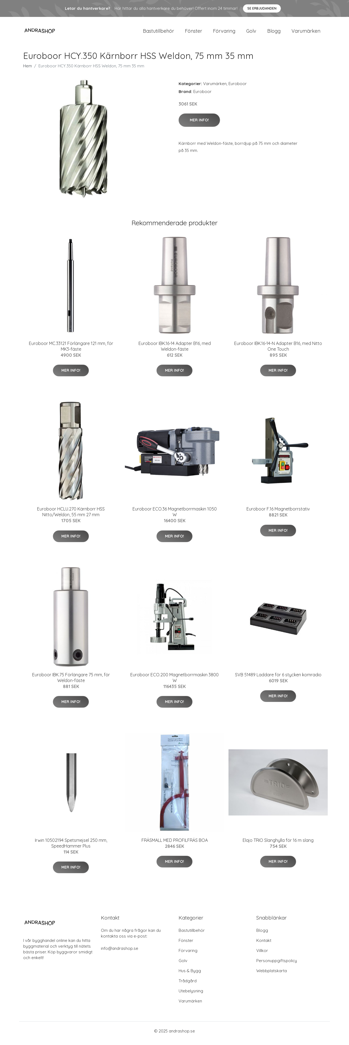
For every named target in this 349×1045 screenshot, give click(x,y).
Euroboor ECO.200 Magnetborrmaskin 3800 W (174, 682)
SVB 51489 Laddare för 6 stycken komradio (278, 679)
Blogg (274, 33)
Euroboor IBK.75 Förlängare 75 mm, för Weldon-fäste (71, 682)
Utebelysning (191, 995)
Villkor (262, 955)
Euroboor (237, 88)
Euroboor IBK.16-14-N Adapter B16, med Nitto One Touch (278, 350)
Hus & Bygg (190, 975)
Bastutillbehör (158, 33)
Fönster (193, 33)
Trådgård (188, 985)
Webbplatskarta (271, 975)
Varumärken (305, 33)
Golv (251, 33)
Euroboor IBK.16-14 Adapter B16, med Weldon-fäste (175, 350)
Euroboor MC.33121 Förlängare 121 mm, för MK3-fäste (71, 350)
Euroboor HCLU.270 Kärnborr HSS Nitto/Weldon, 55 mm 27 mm (71, 516)
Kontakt (263, 945)
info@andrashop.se (119, 953)
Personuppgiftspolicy (276, 965)
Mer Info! (199, 124)
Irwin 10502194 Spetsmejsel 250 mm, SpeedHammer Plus (71, 847)
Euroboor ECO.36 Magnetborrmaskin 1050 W (175, 516)
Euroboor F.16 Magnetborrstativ (278, 513)
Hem (27, 70)
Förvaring (224, 33)
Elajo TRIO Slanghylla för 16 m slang (278, 845)
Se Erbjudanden (261, 8)
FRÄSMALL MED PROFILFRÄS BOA (175, 845)
